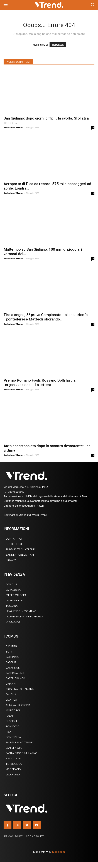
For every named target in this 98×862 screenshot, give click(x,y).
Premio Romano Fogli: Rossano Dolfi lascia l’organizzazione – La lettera (39, 382)
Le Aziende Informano (21, 611)
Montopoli (13, 710)
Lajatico (11, 699)
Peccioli (11, 721)
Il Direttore (14, 544)
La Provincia (14, 600)
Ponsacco (12, 726)
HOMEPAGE (57, 45)
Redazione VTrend (13, 127)
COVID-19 (11, 584)
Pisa (8, 731)
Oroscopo (13, 621)
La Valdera (13, 589)
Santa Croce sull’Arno (21, 753)
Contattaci (14, 538)
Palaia (10, 715)
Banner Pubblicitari (20, 554)
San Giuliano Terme (19, 742)
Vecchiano (13, 774)
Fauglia (11, 694)
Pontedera (13, 737)
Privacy (11, 560)
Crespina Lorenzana (20, 689)
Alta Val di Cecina (18, 705)
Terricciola (14, 763)
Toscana (12, 605)
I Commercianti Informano (24, 616)
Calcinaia (12, 657)
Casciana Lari (15, 673)
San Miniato (14, 747)
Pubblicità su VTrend (20, 549)
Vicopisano (13, 769)
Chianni (11, 683)
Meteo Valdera (16, 595)
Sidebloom (58, 851)
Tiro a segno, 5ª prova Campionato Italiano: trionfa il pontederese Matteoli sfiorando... (46, 317)
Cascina (11, 662)
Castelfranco (15, 678)
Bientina (12, 646)
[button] (93, 5)
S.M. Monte (13, 758)
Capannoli (13, 667)
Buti (9, 651)
